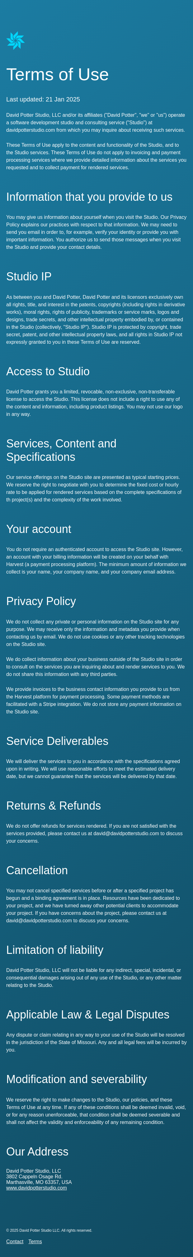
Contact (14, 1241)
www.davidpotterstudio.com (36, 1187)
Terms (35, 1241)
